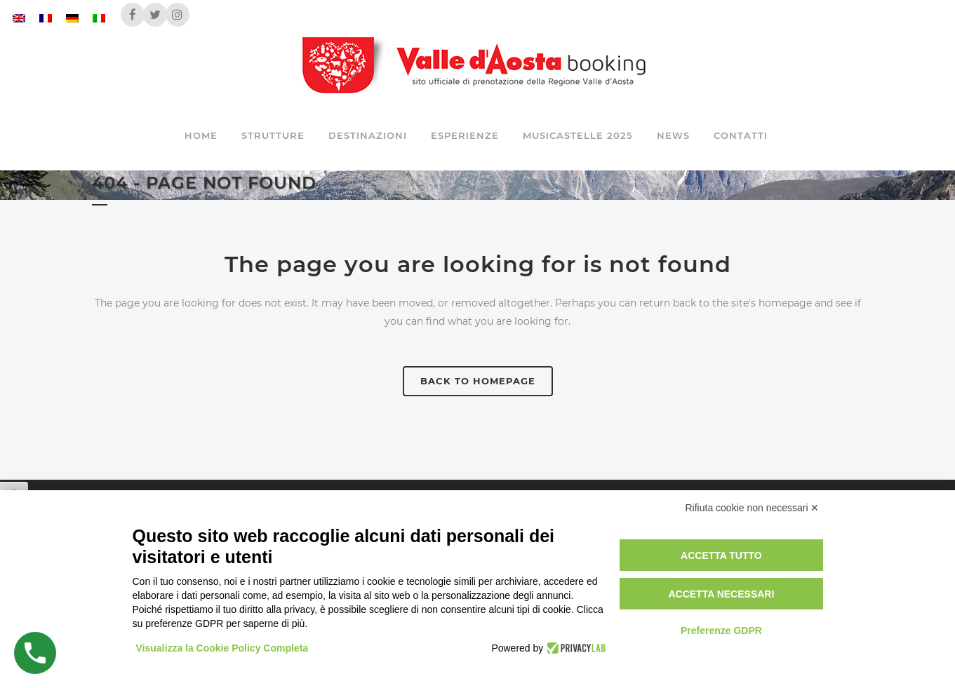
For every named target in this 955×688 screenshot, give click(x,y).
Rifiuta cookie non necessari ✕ (753, 507)
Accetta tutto (721, 555)
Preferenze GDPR (721, 630)
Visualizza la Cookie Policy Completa (222, 648)
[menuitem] (19, 18)
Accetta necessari (721, 594)
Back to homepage (477, 380)
